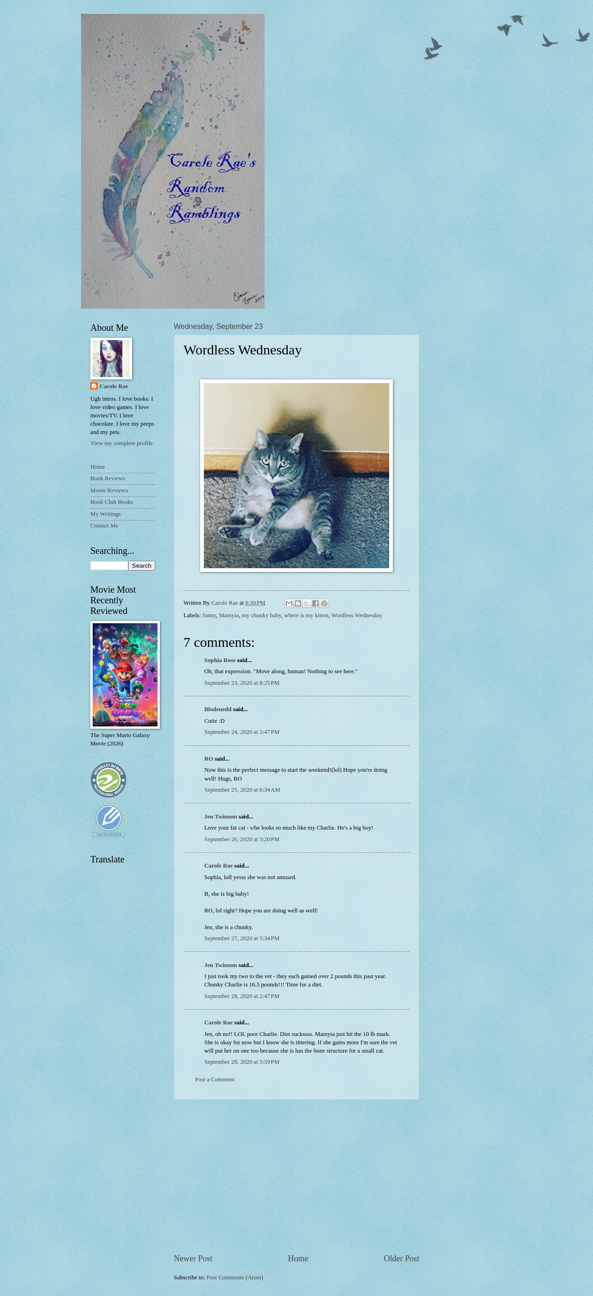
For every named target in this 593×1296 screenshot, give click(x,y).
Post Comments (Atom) (235, 1277)
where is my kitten (306, 615)
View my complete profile (121, 443)
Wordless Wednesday (356, 615)
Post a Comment (214, 1079)
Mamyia (229, 615)
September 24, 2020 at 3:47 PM (241, 732)
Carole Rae (218, 865)
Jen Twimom (220, 816)
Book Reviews (107, 478)
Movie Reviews (109, 490)
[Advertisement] (296, 1176)
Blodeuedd (218, 709)
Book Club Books (111, 502)
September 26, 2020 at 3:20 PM (241, 839)
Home (298, 1258)
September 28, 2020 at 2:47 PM (241, 996)
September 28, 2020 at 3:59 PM (241, 1062)
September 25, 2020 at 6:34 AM (242, 790)
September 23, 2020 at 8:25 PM (241, 683)
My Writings (105, 514)
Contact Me (104, 525)
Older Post (401, 1258)
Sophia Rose (220, 660)
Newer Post (193, 1258)
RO (208, 759)
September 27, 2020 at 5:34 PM (241, 938)
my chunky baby (261, 615)
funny (209, 615)
